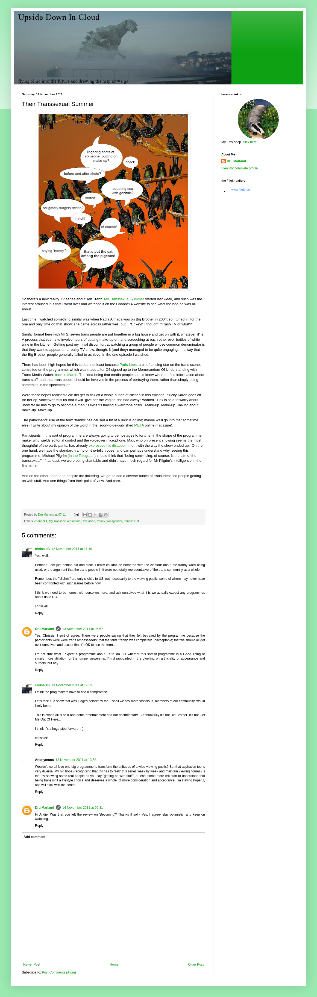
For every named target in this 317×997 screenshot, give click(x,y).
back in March (66, 375)
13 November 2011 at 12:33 (71, 685)
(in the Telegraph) (82, 456)
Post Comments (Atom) (59, 972)
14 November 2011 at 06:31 (82, 808)
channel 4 (40, 521)
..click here (249, 142)
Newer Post (31, 964)
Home (114, 964)
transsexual (131, 521)
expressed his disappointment (113, 445)
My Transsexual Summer (124, 299)
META (139, 425)
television (89, 521)
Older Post (196, 964)
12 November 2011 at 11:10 (71, 549)
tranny (101, 521)
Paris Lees (128, 365)
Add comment (34, 837)
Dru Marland (44, 629)
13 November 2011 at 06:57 (82, 629)
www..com (241, 189)
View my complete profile (239, 168)
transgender (114, 521)
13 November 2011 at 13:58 (75, 760)
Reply (39, 613)
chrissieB (42, 549)
